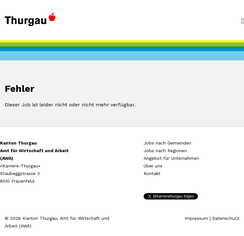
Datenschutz (225, 218)
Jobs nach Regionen (165, 150)
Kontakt (152, 173)
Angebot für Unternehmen (171, 158)
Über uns (153, 165)
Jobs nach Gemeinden (167, 142)
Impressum (196, 218)
